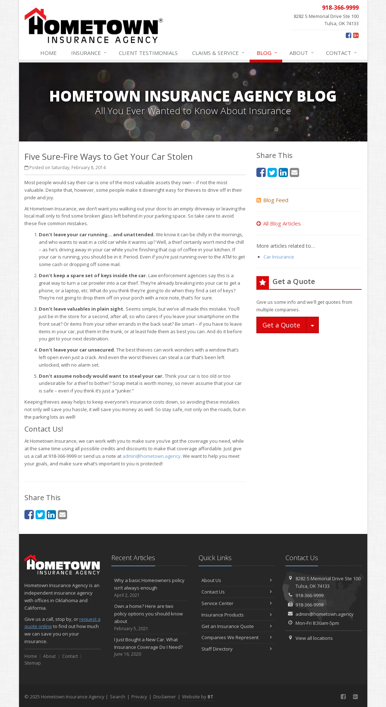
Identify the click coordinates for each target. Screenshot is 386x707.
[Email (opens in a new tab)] (62, 514)
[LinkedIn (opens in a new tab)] (51, 514)
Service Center (236, 603)
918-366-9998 (310, 604)
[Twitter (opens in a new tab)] (40, 514)
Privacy (139, 696)
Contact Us (236, 592)
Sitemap (32, 663)
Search (117, 696)
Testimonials (148, 52)
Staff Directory (236, 649)
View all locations (314, 638)
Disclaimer (164, 696)
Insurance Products (236, 614)
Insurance (89, 53)
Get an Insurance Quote (236, 626)
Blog (267, 53)
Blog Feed (272, 200)
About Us (236, 580)
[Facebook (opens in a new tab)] (348, 35)
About (302, 53)
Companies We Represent (236, 637)
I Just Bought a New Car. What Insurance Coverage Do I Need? (149, 647)
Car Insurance (279, 257)
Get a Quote (281, 325)
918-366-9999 (310, 595)
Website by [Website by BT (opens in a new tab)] (197, 696)
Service (218, 53)
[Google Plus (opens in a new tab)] (355, 35)
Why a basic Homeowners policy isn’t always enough (149, 588)
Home (48, 52)
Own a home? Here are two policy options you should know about (149, 617)
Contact (342, 53)
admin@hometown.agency (151, 456)
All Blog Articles (278, 223)
